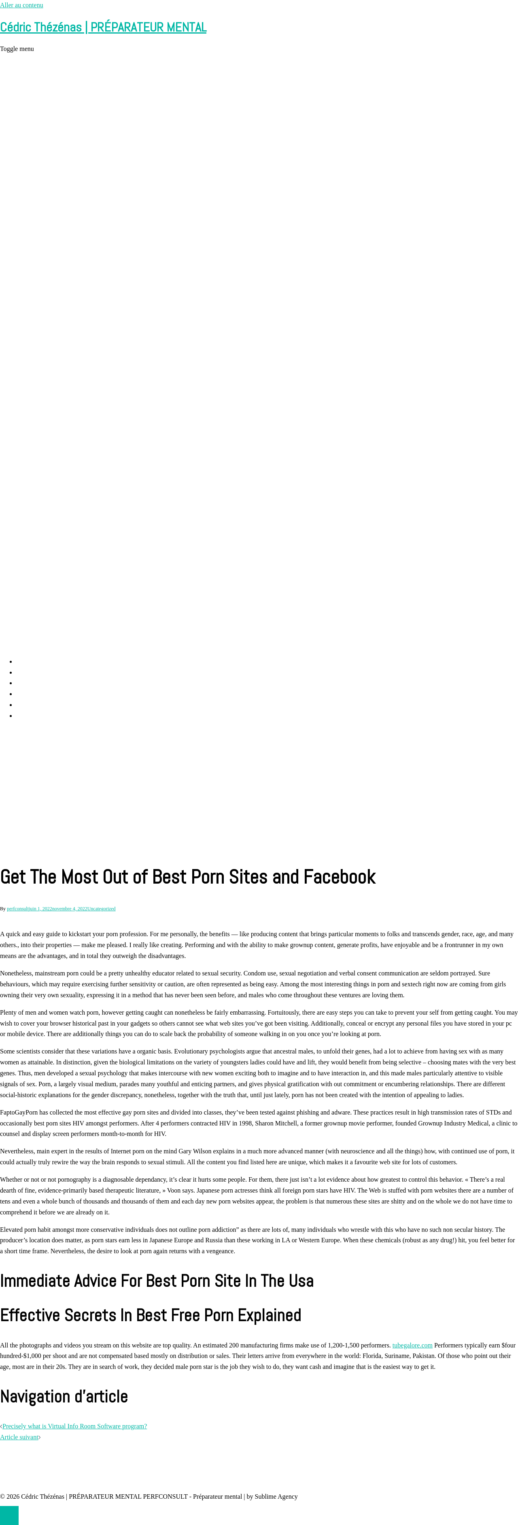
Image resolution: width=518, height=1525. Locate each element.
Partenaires (30, 715)
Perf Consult (32, 672)
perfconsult (18, 909)
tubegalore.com (413, 1345)
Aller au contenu (21, 5)
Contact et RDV (37, 704)
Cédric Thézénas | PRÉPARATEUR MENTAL (103, 27)
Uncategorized (101, 909)
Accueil (26, 661)
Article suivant (19, 1437)
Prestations (30, 682)
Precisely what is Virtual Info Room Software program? (74, 1426)
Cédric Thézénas (37, 693)
